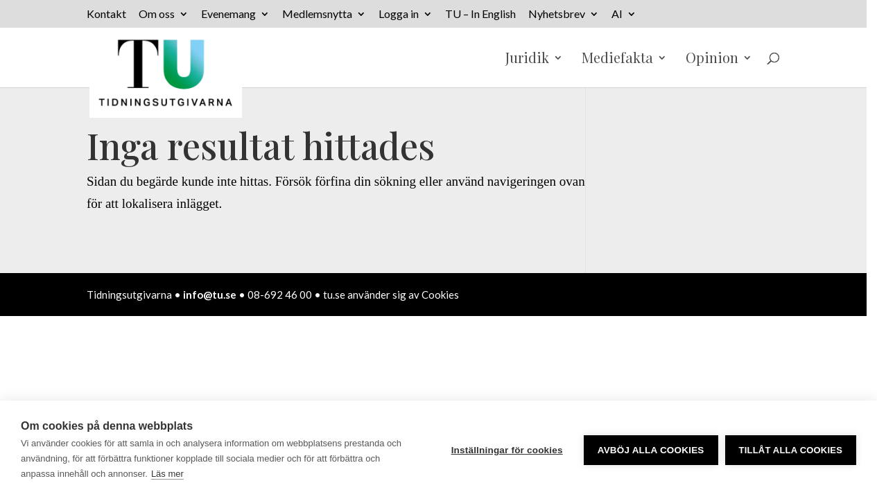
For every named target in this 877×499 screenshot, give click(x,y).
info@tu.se (209, 294)
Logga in (399, 14)
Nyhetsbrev (556, 14)
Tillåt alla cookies (790, 450)
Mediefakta (617, 60)
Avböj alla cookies (651, 450)
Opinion (712, 60)
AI (617, 14)
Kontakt (106, 14)
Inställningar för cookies (507, 450)
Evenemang (228, 14)
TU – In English (480, 14)
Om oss (157, 14)
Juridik (527, 60)
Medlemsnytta (317, 14)
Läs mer (167, 474)
